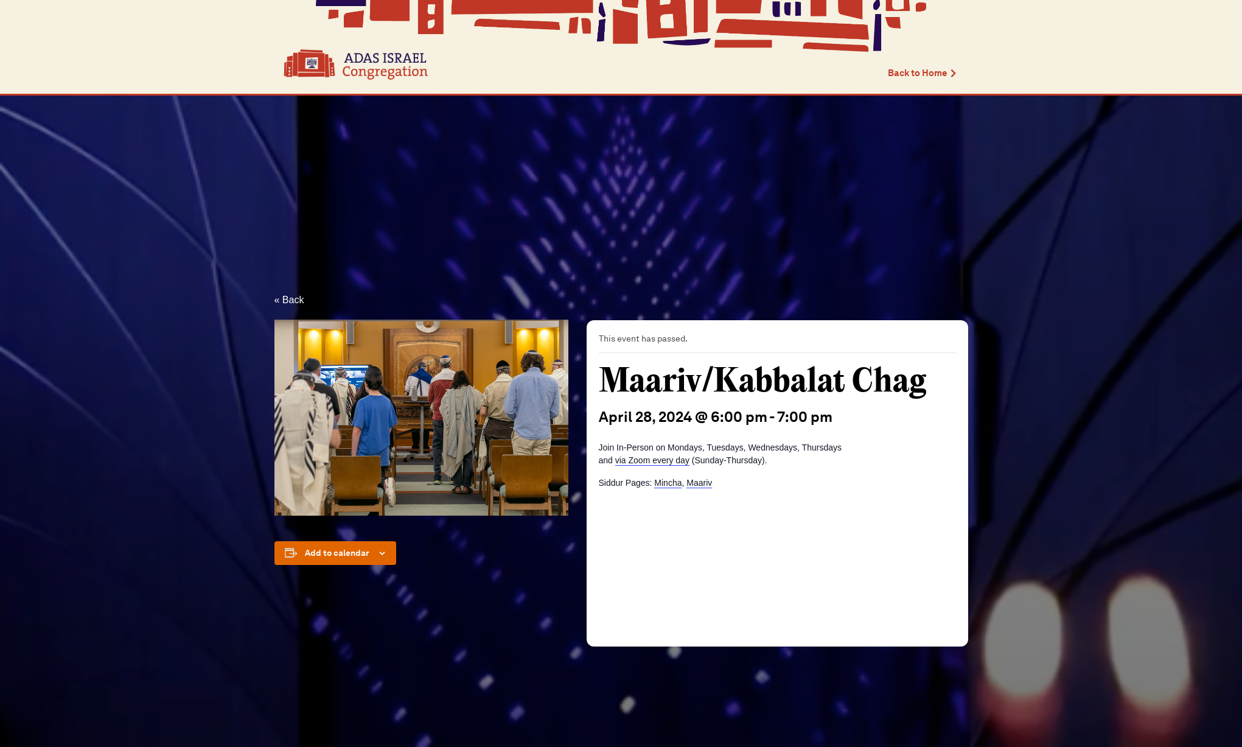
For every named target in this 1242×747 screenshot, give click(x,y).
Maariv (699, 483)
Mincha (668, 483)
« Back (289, 300)
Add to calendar (337, 553)
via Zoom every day (652, 460)
